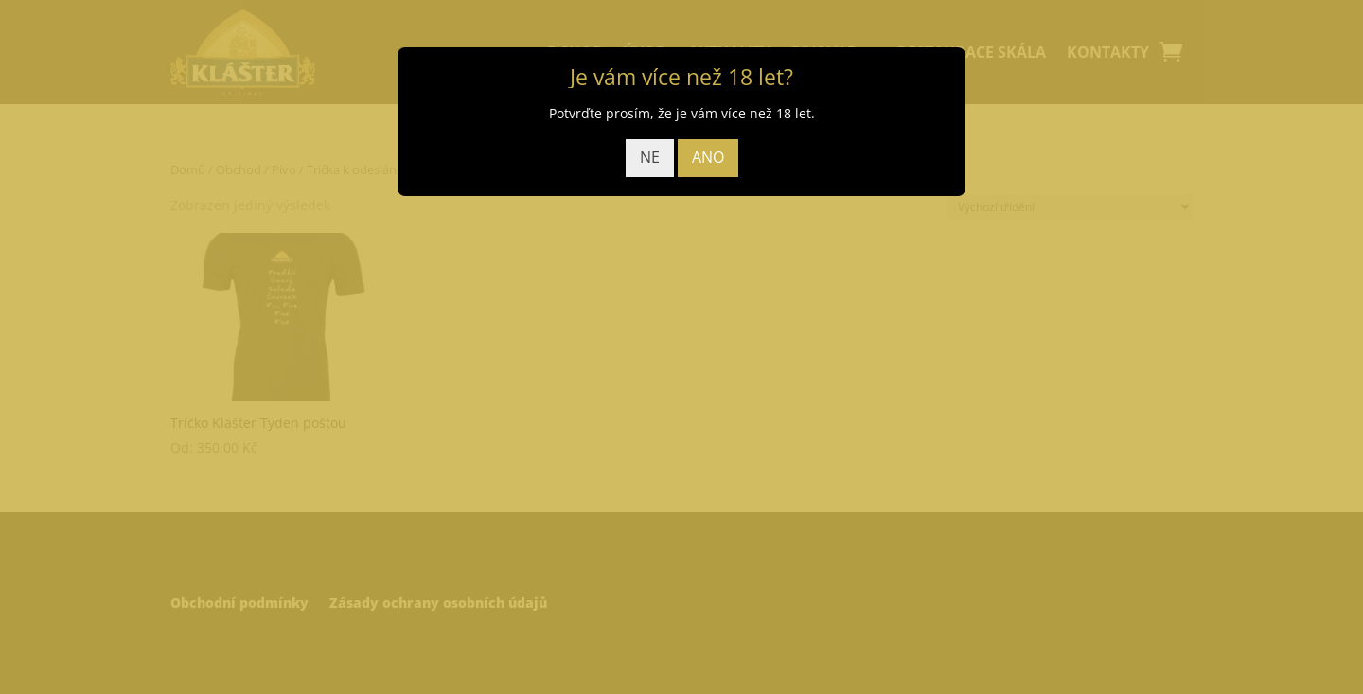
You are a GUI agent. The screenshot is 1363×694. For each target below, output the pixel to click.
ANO (708, 157)
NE (650, 157)
